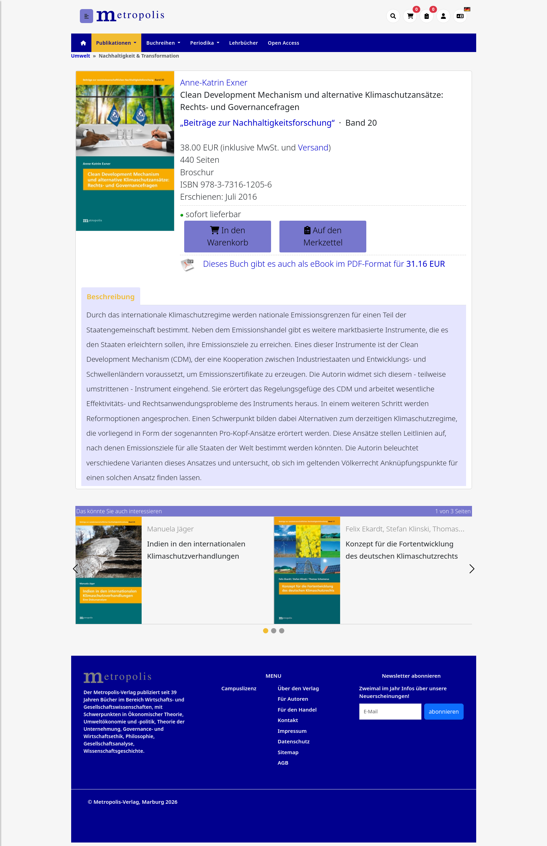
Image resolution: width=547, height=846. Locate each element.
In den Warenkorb (227, 236)
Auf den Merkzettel (323, 236)
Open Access (283, 42)
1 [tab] (265, 630)
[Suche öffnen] (393, 16)
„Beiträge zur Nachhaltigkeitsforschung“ (257, 122)
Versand (313, 147)
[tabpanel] (174, 570)
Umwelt (80, 55)
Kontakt (288, 719)
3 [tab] (281, 630)
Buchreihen (161, 42)
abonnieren (444, 711)
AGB (283, 762)
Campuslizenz (239, 688)
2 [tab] (273, 630)
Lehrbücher (243, 42)
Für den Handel (297, 709)
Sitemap (288, 752)
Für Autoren (293, 698)
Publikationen (114, 42)
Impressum (292, 730)
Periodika (202, 42)
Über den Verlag (298, 688)
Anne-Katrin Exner (213, 82)
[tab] (111, 296)
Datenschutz (294, 741)
